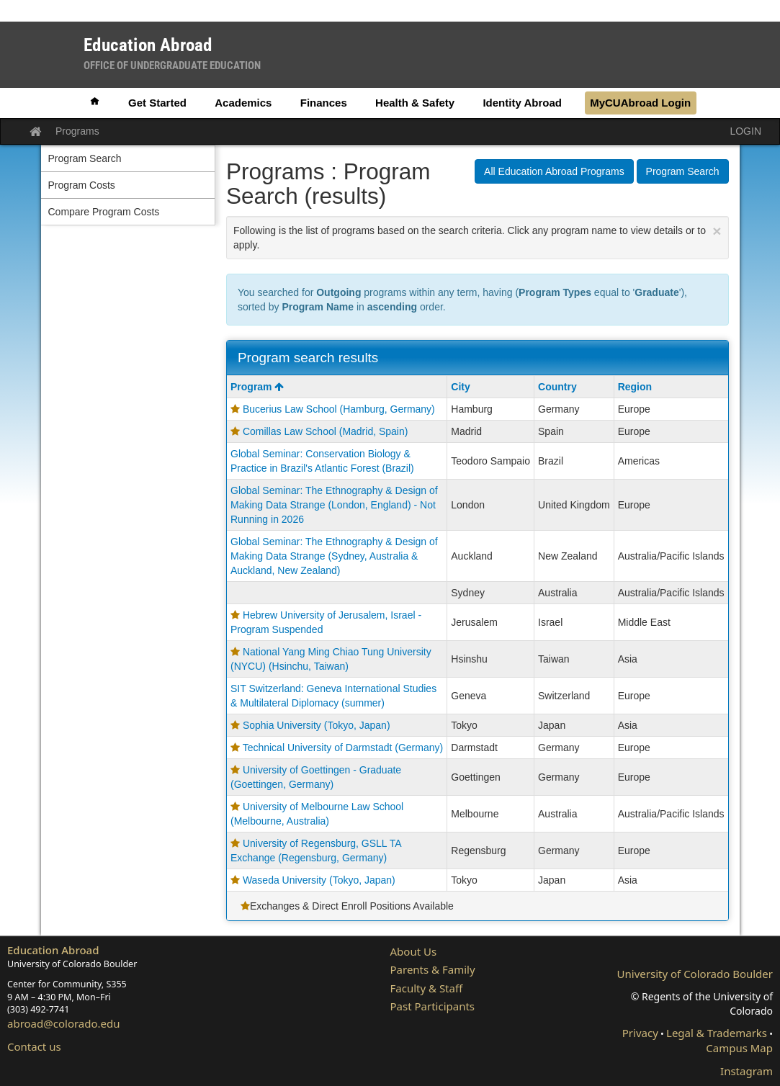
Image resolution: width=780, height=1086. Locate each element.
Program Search (683, 171)
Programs (77, 131)
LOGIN (745, 131)
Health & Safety (414, 103)
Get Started (157, 103)
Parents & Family (432, 969)
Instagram (746, 1071)
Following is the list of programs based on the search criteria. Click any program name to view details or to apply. (477, 237)
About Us (413, 951)
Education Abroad (53, 950)
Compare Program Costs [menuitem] (104, 211)
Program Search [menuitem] (85, 158)
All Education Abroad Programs (554, 171)
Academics (243, 103)
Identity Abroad (522, 103)
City (460, 386)
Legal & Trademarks (716, 1033)
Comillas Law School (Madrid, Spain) (325, 431)
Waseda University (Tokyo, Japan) (319, 880)
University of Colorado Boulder (695, 973)
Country (557, 386)
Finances (323, 103)
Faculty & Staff (426, 988)
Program (257, 386)
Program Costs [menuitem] (81, 185)
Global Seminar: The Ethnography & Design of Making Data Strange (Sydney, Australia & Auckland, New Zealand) (334, 556)
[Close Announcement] (716, 230)
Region (635, 386)
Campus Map (739, 1048)
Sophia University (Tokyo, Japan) (316, 725)
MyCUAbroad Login (640, 103)
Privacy (640, 1033)
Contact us (34, 1046)
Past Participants (432, 1006)
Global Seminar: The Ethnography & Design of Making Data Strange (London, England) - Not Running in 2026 (334, 505)
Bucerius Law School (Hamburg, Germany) (339, 409)
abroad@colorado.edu (63, 1023)
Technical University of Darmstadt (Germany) (343, 747)
